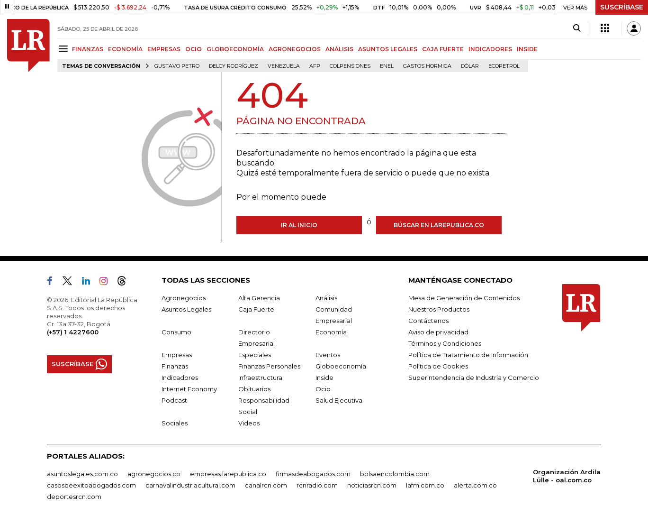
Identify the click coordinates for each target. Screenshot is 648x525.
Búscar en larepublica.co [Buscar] (439, 225)
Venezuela (284, 66)
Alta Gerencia (259, 298)
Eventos (327, 355)
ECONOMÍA (125, 49)
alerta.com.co (475, 485)
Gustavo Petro (176, 66)
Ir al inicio (299, 225)
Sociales (175, 423)
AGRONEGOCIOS (295, 49)
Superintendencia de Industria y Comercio (473, 377)
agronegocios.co (153, 474)
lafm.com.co (425, 485)
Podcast (174, 400)
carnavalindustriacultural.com (190, 485)
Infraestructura (260, 377)
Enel (387, 66)
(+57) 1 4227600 (73, 332)
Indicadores (180, 377)
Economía (331, 332)
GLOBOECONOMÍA (235, 49)
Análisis (326, 298)
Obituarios (254, 389)
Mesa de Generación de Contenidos (464, 298)
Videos (249, 423)
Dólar (470, 66)
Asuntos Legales (186, 309)
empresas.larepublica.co (228, 474)
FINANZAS (87, 49)
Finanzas (175, 366)
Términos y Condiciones (444, 343)
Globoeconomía (340, 366)
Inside (324, 377)
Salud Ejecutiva (338, 400)
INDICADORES (490, 49)
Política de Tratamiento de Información (468, 355)
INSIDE (527, 49)
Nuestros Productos (438, 309)
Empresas (177, 355)
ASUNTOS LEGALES (387, 49)
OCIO (193, 49)
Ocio (323, 389)
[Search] (576, 28)
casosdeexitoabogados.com (91, 485)
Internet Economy (189, 389)
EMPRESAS (163, 49)
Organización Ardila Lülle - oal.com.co (567, 476)
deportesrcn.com (74, 496)
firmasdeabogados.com (313, 474)
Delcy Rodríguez (233, 66)
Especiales (254, 355)
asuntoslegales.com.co (82, 474)
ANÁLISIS (339, 49)
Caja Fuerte (256, 309)
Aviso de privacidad (438, 332)
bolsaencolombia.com (395, 474)
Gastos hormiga (427, 66)
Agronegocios (184, 298)
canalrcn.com (266, 485)
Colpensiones (350, 66)
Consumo (176, 332)
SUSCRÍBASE (621, 7)
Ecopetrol (504, 66)
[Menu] (64, 48)
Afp (314, 66)
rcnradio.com (317, 485)
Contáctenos (428, 320)
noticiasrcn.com (371, 485)
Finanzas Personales (269, 366)
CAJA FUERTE (443, 49)
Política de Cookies (438, 366)
